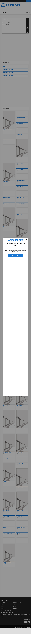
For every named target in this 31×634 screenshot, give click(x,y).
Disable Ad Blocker (15, 255)
